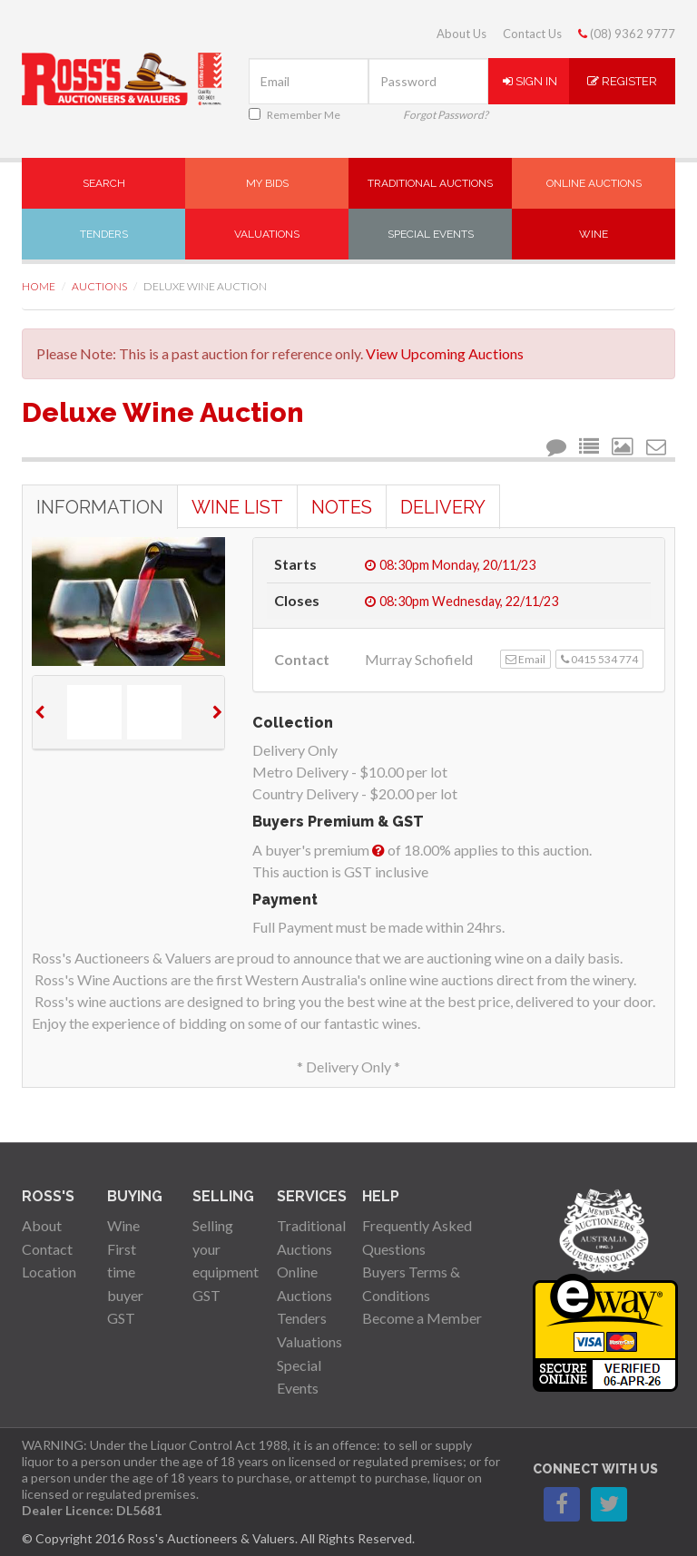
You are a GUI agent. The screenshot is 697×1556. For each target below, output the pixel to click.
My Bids (267, 183)
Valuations (266, 234)
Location (49, 1271)
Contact (47, 1249)
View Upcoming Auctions (445, 353)
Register (622, 81)
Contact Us (532, 33)
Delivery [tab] (443, 507)
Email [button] (525, 659)
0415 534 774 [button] (599, 659)
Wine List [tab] (237, 507)
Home (38, 286)
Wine (593, 234)
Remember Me (294, 115)
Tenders (104, 234)
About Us (461, 33)
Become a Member (422, 1317)
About (42, 1225)
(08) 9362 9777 (626, 33)
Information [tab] (99, 507)
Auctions (99, 286)
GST (121, 1317)
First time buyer (125, 1272)
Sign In (530, 81)
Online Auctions (594, 183)
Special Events (431, 234)
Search (104, 183)
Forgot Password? (445, 115)
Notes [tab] (341, 507)
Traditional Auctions (430, 183)
